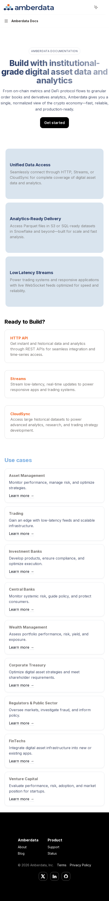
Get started (54, 122)
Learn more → (21, 495)
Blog (21, 853)
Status (52, 853)
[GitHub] (66, 876)
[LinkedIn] (54, 876)
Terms (61, 865)
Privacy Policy (80, 865)
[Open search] (87, 7)
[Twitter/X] (43, 876)
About (22, 847)
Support (53, 847)
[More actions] (103, 7)
